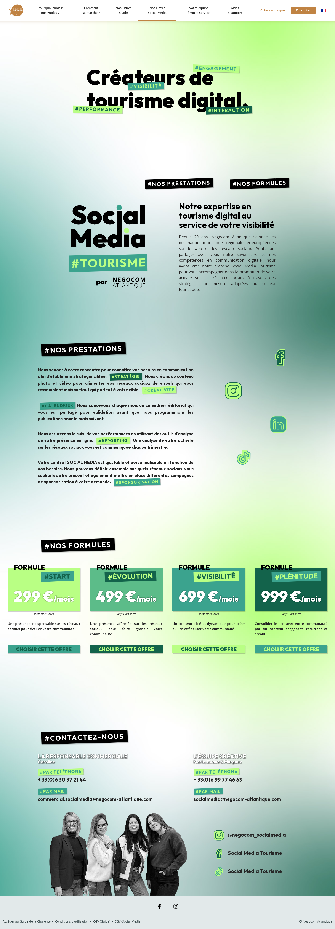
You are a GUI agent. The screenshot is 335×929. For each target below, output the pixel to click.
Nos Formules (262, 183)
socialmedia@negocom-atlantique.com (237, 799)
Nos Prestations (181, 183)
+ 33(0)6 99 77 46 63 (218, 779)
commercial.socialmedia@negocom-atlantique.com (95, 799)
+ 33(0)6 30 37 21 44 (62, 779)
